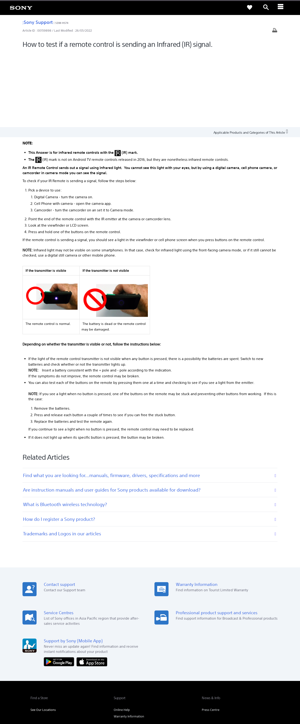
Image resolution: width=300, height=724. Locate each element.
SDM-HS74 (61, 23)
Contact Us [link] (262, 664)
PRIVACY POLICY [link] (70, 698)
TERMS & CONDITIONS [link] (44, 698)
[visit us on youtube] (265, 676)
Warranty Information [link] (129, 641)
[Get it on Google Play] (60, 586)
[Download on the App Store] (91, 586)
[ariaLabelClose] (282, 7)
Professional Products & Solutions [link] (178, 664)
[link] (21, 7)
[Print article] (275, 30)
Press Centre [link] (210, 635)
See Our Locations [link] (43, 635)
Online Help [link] (122, 635)
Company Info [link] (216, 664)
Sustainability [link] (240, 664)
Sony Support (37, 22)
